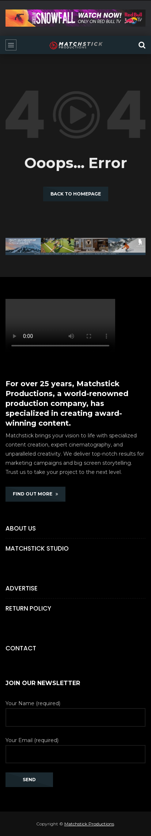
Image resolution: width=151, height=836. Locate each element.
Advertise (21, 588)
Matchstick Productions (89, 823)
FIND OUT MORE (35, 494)
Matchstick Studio (37, 548)
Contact (20, 648)
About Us (20, 528)
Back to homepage (75, 194)
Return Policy (28, 608)
